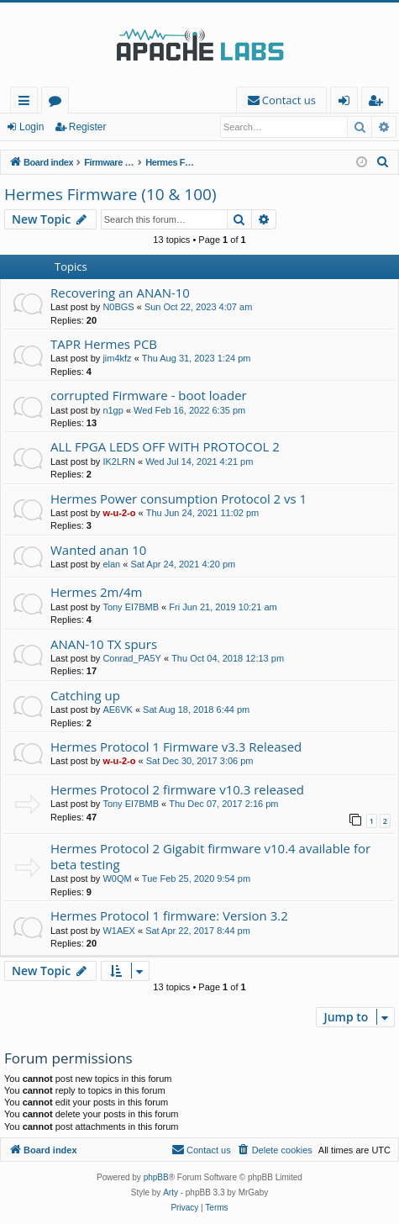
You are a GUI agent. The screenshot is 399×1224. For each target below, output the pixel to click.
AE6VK (117, 709)
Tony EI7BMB (130, 607)
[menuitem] (281, 100)
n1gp (112, 410)
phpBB (156, 1177)
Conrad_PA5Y (131, 658)
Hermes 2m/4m (96, 591)
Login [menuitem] (347, 102)
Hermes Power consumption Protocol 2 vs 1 (178, 498)
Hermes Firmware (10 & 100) (110, 194)
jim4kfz (116, 358)
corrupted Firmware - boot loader (148, 395)
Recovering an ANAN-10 (120, 292)
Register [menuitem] (379, 102)
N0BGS (118, 307)
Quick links (27, 102)
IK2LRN (118, 461)
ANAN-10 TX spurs (103, 644)
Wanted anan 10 (98, 549)
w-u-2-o (118, 513)
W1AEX (118, 931)
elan (111, 564)
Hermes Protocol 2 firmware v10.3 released (177, 789)
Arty (170, 1192)
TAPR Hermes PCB (103, 343)
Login (31, 127)
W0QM (116, 878)
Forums (58, 102)
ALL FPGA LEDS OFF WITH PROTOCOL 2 (165, 446)
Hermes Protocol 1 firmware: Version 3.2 (169, 915)
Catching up (85, 695)
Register (88, 127)
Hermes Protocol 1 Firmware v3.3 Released (176, 746)
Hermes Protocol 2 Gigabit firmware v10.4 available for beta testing (210, 856)
